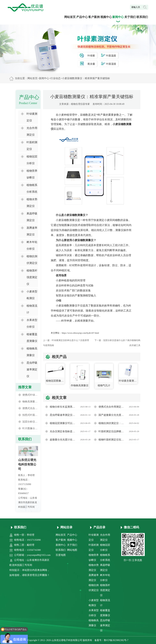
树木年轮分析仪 (32, 245)
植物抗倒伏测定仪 (32, 259)
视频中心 (106, 17)
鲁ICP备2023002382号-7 (116, 640)
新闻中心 (118, 17)
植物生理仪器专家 (80, 104)
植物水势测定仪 (32, 202)
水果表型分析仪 (32, 323)
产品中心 (82, 17)
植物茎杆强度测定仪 (32, 277)
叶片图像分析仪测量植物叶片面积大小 (30, 428)
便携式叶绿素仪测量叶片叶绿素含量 (30, 395)
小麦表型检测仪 (32, 295)
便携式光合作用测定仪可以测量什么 (30, 408)
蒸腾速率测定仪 (32, 231)
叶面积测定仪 (32, 145)
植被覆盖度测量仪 (32, 337)
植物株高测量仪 (32, 352)
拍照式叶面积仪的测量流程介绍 (30, 415)
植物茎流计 (32, 309)
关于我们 (130, 17)
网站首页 (70, 17)
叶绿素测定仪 (32, 117)
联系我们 (142, 17)
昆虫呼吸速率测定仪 (32, 369)
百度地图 (61, 555)
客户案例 (94, 17)
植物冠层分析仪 (32, 160)
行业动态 (55, 78)
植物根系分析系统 (32, 188)
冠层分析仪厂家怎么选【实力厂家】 (30, 421)
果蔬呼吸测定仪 (32, 217)
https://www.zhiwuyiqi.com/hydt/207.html (80, 333)
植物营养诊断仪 (32, 174)
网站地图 (72, 550)
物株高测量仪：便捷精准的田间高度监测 (30, 401)
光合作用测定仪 (32, 131)
